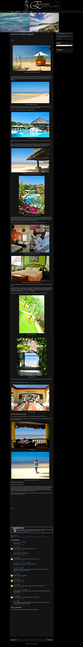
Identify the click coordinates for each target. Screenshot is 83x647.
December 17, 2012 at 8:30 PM (18, 598)
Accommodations (16, 536)
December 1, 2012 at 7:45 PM (18, 571)
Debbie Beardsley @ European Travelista (20, 562)
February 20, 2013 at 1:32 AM (18, 604)
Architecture (22, 536)
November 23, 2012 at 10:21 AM (18, 565)
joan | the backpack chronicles (19, 552)
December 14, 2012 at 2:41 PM (18, 593)
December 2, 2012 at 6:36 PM (18, 587)
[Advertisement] (20, 37)
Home (12, 11)
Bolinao (15, 109)
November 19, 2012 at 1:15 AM (18, 544)
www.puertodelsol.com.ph (32, 382)
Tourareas (15, 600)
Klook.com (12, 40)
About (31, 11)
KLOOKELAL (58, 34)
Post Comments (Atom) (34, 643)
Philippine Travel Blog (17, 567)
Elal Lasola (15, 547)
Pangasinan (38, 536)
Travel (48, 536)
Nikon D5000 (33, 536)
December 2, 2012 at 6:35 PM (18, 582)
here (40, 530)
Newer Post (14, 639)
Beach (26, 536)
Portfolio (25, 11)
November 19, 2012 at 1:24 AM (18, 555)
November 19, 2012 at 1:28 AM (18, 560)
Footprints (18, 11)
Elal (17, 529)
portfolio (29, 531)
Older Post (50, 639)
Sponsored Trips (43, 536)
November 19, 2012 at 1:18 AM (18, 550)
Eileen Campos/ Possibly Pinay (19, 589)
